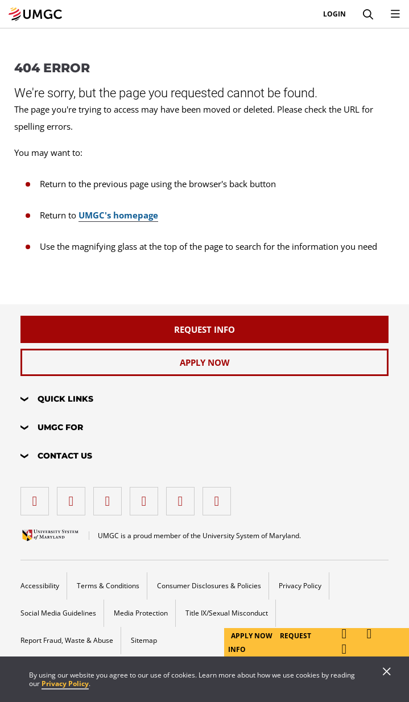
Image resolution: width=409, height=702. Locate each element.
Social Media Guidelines (58, 613)
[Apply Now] (204, 362)
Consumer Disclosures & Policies (209, 585)
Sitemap (144, 640)
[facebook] (37, 496)
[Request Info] (204, 329)
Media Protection (141, 613)
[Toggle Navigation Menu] (395, 14)
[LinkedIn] (74, 496)
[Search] (368, 14)
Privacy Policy (65, 683)
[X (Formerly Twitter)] (147, 496)
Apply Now (252, 636)
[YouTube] (220, 496)
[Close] (386, 672)
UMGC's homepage (118, 215)
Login (334, 14)
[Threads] (183, 496)
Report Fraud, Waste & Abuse (66, 640)
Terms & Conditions (108, 585)
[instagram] (110, 496)
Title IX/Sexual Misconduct (226, 613)
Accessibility (39, 585)
